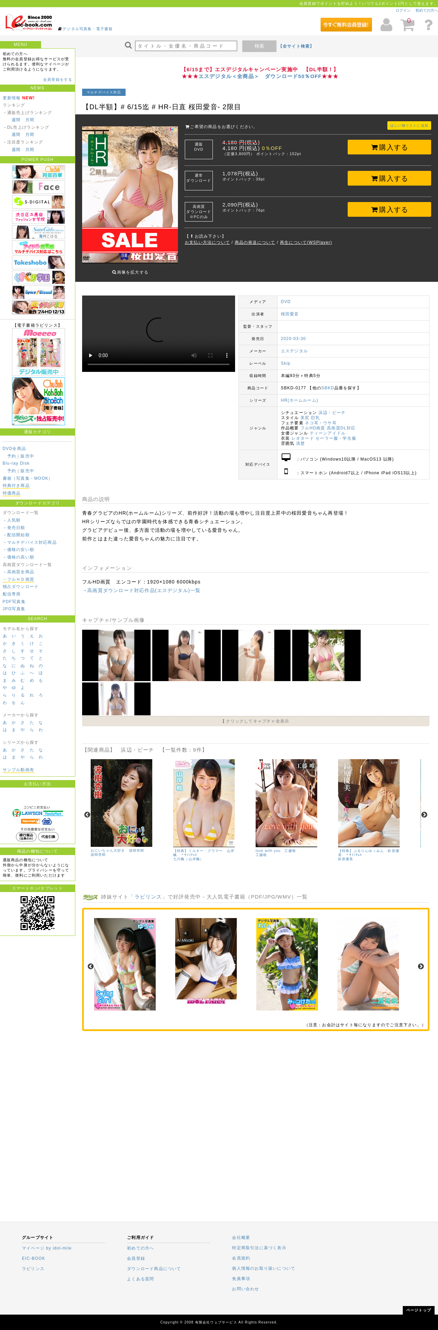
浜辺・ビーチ (332, 407)
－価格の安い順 (18, 549)
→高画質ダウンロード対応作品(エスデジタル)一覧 (141, 585)
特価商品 (12, 493)
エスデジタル (294, 345)
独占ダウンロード (21, 586)
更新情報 (12, 98)
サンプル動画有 (18, 769)
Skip (286, 358)
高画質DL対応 (341, 423)
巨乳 (315, 412)
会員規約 (241, 1258)
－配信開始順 (16, 534)
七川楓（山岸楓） (188, 854)
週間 (16, 119)
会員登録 (136, 1258)
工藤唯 (261, 850)
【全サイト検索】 (296, 46)
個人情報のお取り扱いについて (263, 1268)
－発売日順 (14, 527)
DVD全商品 (14, 448)
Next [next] (424, 809)
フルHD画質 (312, 423)
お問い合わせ (245, 1289)
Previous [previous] (87, 809)
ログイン (403, 10)
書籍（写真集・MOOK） (28, 478)
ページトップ (418, 1310)
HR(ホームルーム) (299, 395)
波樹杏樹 (98, 849)
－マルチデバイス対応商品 (30, 542)
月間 (29, 119)
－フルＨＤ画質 (18, 579)
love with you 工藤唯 (276, 846)
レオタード (303, 433)
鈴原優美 (345, 854)
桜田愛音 (290, 308)
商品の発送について (255, 242)
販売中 (27, 456)
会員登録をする (57, 79)
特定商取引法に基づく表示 (259, 1247)
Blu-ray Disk (16, 463)
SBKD (327, 382)
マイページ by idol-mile (47, 1248)
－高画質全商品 (18, 571)
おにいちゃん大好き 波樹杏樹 (117, 845)
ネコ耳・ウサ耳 (320, 417)
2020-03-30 (293, 333)
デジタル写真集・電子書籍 (88, 29)
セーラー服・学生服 (335, 433)
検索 (259, 46)
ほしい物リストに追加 (409, 125)
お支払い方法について (207, 242)
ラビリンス (148, 891)
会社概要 (241, 1237)
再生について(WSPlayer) (306, 242)
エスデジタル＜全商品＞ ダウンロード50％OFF (260, 76)
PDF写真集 (14, 601)
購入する (390, 147)
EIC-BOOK (33, 1258)
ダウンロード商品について (154, 1268)
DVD (286, 296)
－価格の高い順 (18, 557)
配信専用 (12, 594)
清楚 (300, 438)
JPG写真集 (14, 608)
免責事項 (241, 1278)
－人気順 (12, 520)
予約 (11, 456)
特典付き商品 (16, 485)
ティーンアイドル (328, 428)
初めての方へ (426, 10)
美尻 (304, 412)
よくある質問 (140, 1279)
